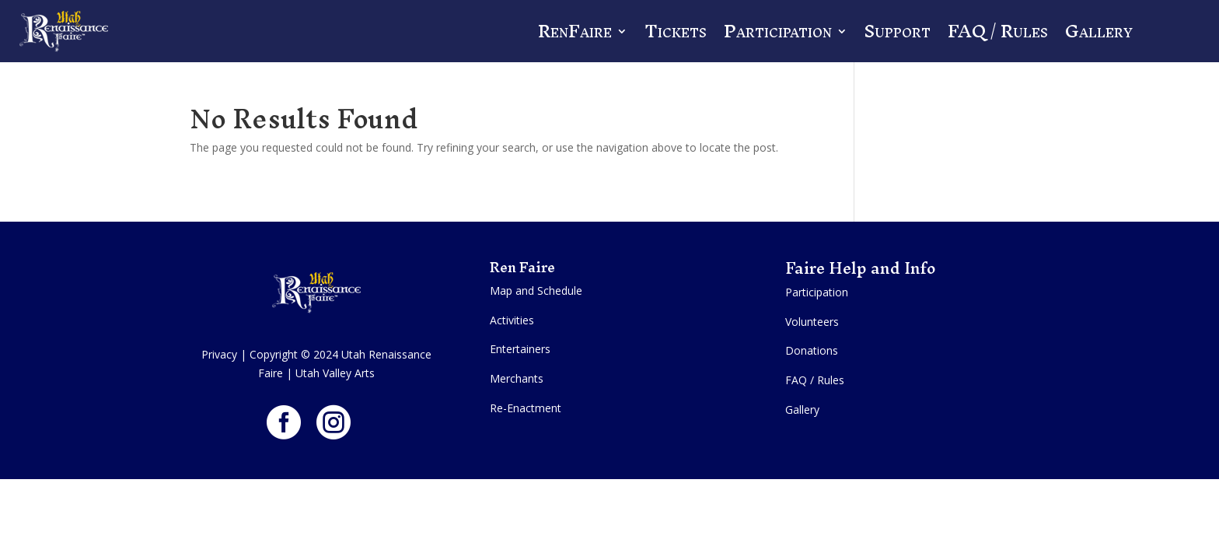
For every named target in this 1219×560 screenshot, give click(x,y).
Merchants (516, 378)
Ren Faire (524, 267)
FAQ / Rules (998, 31)
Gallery (1099, 31)
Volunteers (812, 321)
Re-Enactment (525, 408)
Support (897, 31)
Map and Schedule (536, 290)
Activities (512, 320)
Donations (811, 350)
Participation (778, 31)
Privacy (219, 354)
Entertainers (520, 348)
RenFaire (575, 31)
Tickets (675, 31)
